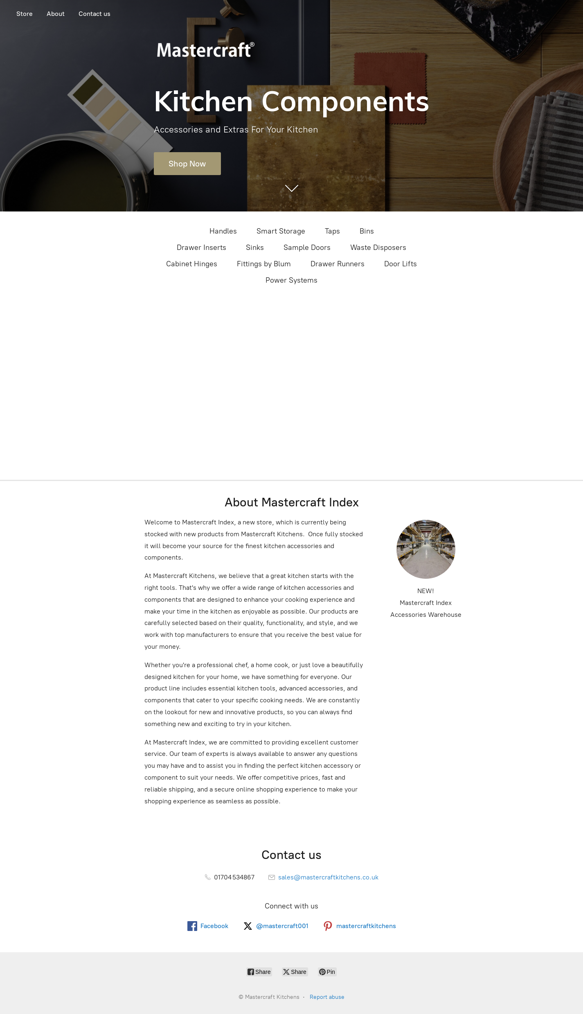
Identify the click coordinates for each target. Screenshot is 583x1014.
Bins (367, 231)
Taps (332, 231)
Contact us (94, 14)
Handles (223, 231)
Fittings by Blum (264, 263)
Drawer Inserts (201, 247)
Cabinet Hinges (191, 263)
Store (24, 14)
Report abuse (327, 997)
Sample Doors (307, 247)
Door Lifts (400, 263)
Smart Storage (281, 231)
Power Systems (291, 280)
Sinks (255, 247)
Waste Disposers (378, 247)
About (56, 14)
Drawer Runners (338, 263)
